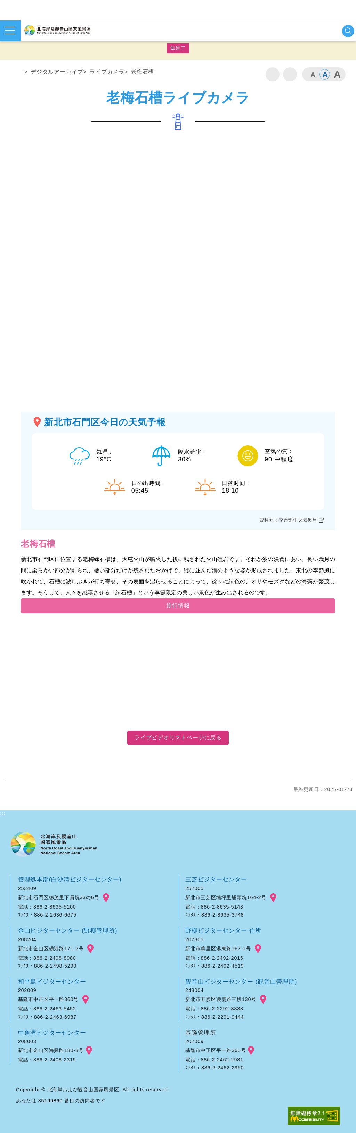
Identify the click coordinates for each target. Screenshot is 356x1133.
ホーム (16, 73)
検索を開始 (348, 31)
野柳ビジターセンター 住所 (223, 930)
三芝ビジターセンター (216, 879)
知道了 (178, 48)
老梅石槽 (142, 72)
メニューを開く (10, 30)
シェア (290, 74)
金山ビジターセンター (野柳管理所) (68, 930)
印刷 (273, 74)
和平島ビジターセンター (52, 981)
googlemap (106, 898)
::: (3, 60)
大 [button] (337, 74)
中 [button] (324, 74)
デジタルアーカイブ (57, 72)
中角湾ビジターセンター (52, 1032)
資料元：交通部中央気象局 (288, 520)
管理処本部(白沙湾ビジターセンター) (70, 879)
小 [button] (312, 74)
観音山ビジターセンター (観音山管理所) (241, 981)
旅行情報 (177, 605)
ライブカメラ (106, 72)
